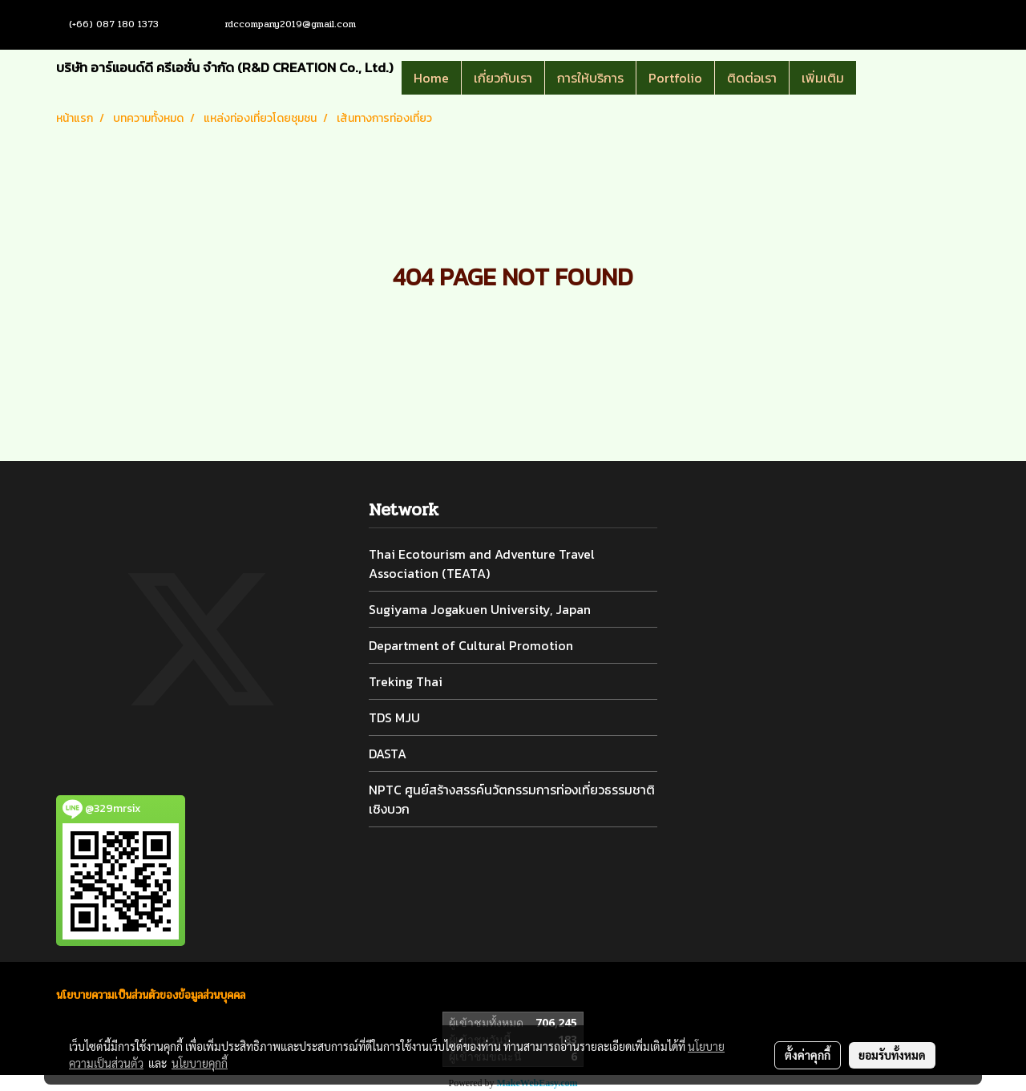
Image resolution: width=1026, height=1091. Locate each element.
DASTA (387, 753)
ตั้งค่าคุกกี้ (807, 1055)
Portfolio (675, 77)
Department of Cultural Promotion (471, 645)
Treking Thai (405, 681)
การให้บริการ (590, 77)
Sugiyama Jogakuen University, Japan (480, 609)
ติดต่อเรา (752, 77)
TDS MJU (394, 717)
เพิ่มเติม (823, 77)
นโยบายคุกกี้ (200, 1063)
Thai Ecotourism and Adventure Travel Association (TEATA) (482, 563)
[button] (880, 77)
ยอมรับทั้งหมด (892, 1055)
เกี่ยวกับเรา (503, 77)
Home (431, 77)
